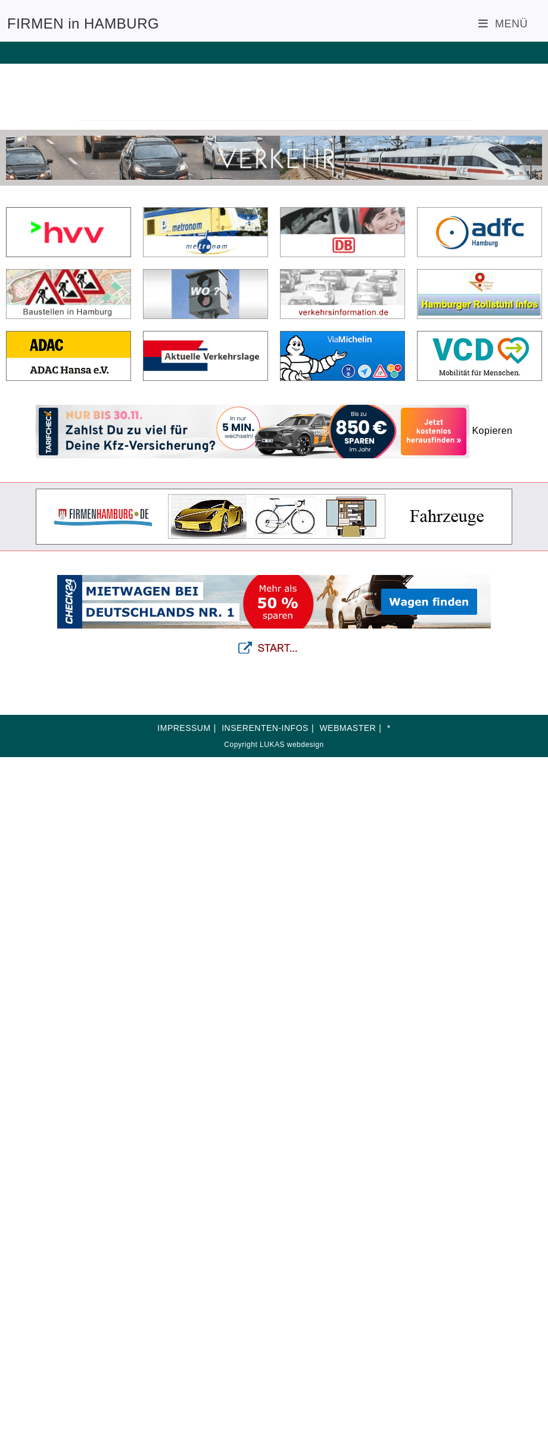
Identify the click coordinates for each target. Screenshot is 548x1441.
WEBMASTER (347, 728)
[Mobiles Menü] (503, 24)
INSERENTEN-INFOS (265, 728)
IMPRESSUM (183, 728)
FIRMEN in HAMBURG (83, 23)
